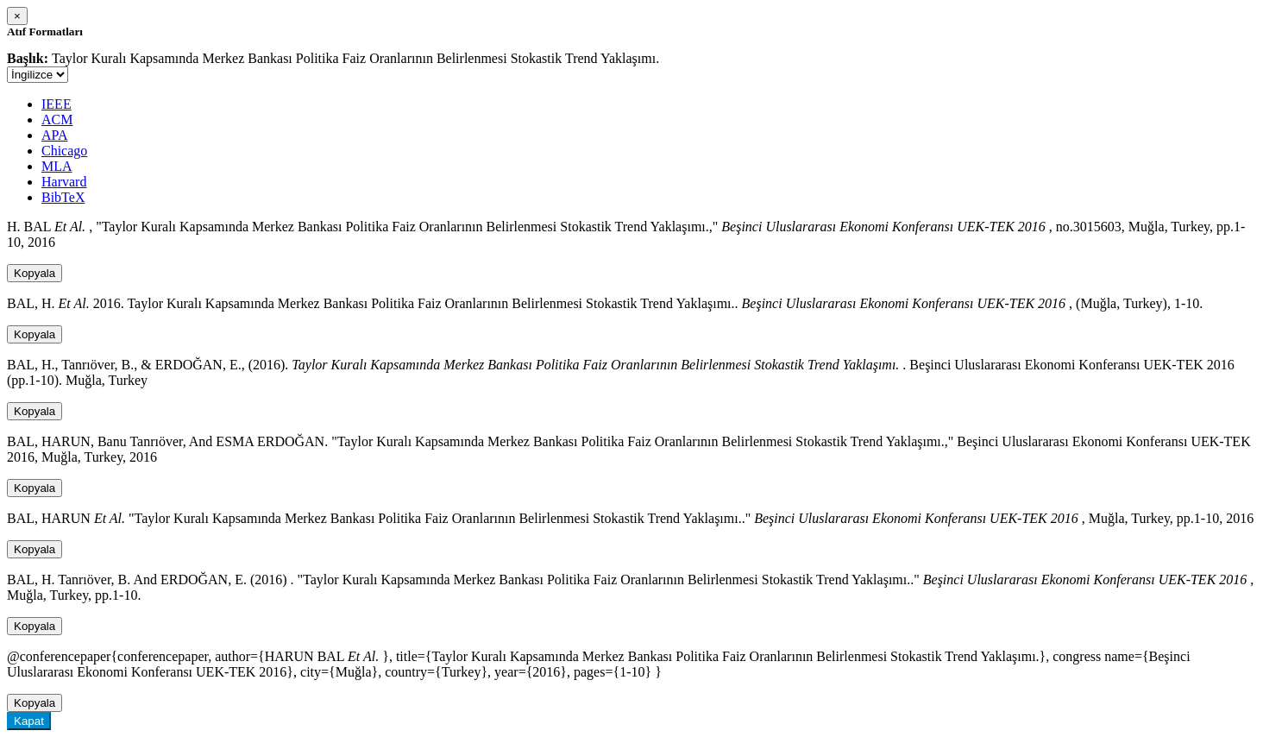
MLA (56, 166)
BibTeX (63, 197)
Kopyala (34, 273)
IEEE (56, 104)
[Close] (17, 16)
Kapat (29, 721)
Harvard (63, 181)
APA (54, 135)
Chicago (64, 150)
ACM (56, 119)
